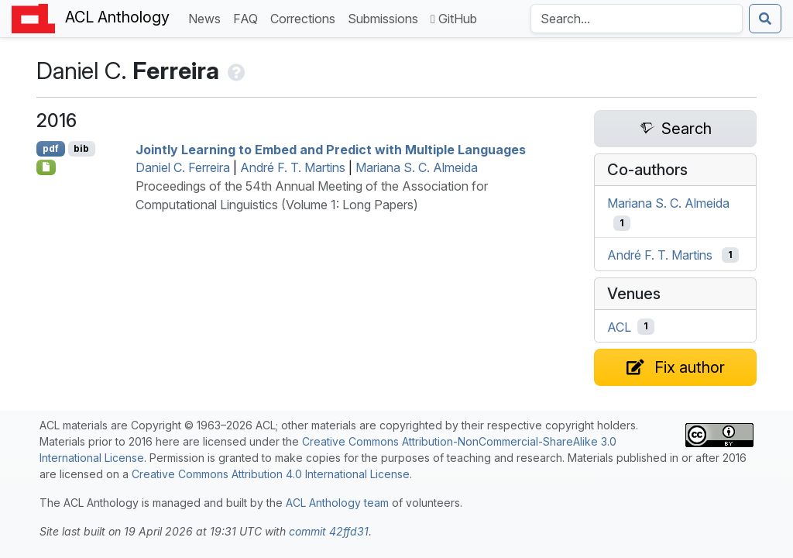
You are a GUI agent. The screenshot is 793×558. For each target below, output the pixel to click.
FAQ (248, 17)
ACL (619, 326)
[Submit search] (765, 18)
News (207, 17)
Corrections (306, 17)
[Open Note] (46, 167)
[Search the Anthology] (636, 18)
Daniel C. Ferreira (183, 167)
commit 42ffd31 (329, 531)
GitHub (454, 18)
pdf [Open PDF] (51, 148)
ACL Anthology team (337, 502)
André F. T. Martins (292, 167)
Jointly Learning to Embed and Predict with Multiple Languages (331, 149)
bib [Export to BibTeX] (81, 148)
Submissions (386, 17)
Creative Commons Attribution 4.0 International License (271, 473)
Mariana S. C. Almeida (416, 167)
